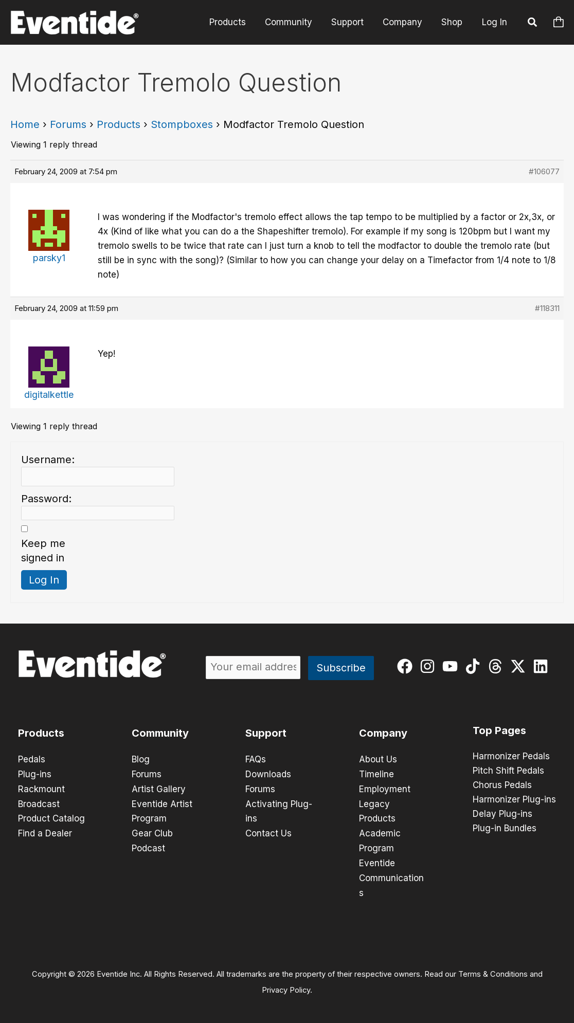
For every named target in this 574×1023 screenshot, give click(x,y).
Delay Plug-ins (502, 814)
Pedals (31, 759)
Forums (68, 124)
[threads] (498, 666)
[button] (533, 23)
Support (351, 22)
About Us (378, 759)
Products (234, 22)
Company (404, 22)
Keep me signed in (43, 550)
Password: (46, 498)
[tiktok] (475, 666)
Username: (48, 459)
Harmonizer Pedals (511, 757)
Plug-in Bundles (504, 829)
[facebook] (407, 666)
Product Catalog (51, 817)
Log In (494, 22)
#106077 (544, 171)
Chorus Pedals (502, 785)
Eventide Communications (391, 874)
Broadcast (39, 802)
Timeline (376, 774)
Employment (384, 788)
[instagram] (430, 666)
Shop (452, 22)
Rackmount (41, 788)
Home (25, 124)
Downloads (268, 774)
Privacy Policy (286, 985)
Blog (141, 759)
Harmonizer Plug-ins (514, 800)
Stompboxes (182, 124)
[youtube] (452, 666)
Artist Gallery (159, 788)
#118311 (547, 308)
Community (293, 22)
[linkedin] (543, 666)
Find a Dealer (45, 831)
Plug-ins (34, 774)
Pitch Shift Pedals (508, 771)
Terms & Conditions (493, 969)
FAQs (255, 759)
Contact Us (268, 831)
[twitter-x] (520, 666)
